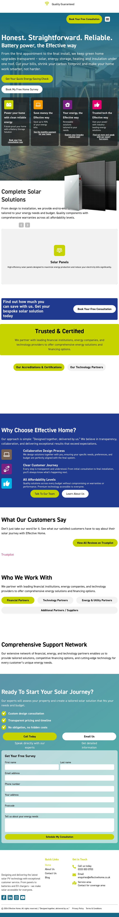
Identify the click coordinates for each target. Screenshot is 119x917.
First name (10, 762)
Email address (12, 773)
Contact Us (50, 873)
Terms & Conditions (94, 908)
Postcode (9, 805)
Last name (65, 762)
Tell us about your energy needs (21, 816)
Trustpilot (7, 554)
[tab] (38, 367)
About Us (49, 869)
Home (48, 864)
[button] (107, 19)
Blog (47, 877)
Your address (12, 795)
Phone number (12, 784)
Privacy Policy (78, 908)
